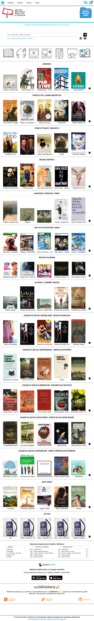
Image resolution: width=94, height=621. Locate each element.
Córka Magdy (10, 551)
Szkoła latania (37, 549)
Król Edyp (9, 556)
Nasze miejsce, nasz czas (68, 551)
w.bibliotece (54, 592)
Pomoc (28, 3)
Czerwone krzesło (66, 555)
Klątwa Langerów (38, 556)
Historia (20, 3)
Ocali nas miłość (66, 556)
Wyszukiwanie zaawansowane (16, 38)
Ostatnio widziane (38, 555)
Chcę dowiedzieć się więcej (37, 619)
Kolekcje (30, 38)
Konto (37, 3)
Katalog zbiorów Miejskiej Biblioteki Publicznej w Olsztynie (47, 25)
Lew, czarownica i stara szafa (14, 553)
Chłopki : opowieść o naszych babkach (43, 553)
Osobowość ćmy (11, 555)
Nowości (11, 3)
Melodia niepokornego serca (41, 551)
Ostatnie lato (10, 549)
